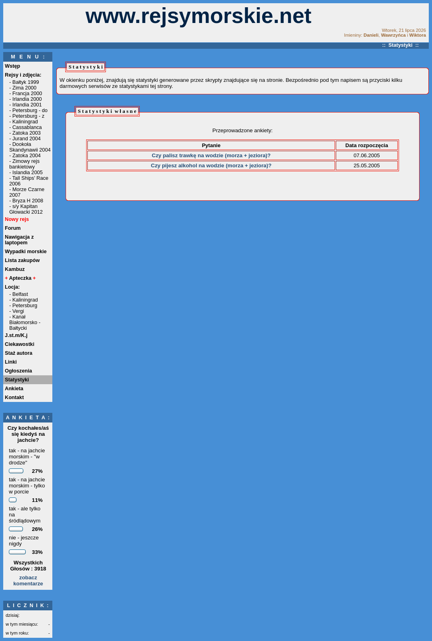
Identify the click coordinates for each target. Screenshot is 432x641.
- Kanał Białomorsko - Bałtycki (24, 322)
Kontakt (14, 397)
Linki (11, 362)
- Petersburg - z (26, 116)
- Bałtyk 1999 (24, 82)
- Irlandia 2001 (25, 105)
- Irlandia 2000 (25, 99)
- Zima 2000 (23, 88)
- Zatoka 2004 (25, 155)
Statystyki (17, 380)
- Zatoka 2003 (25, 133)
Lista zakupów (22, 260)
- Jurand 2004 (25, 139)
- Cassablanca (25, 127)
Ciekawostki (19, 344)
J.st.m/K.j (16, 335)
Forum (13, 228)
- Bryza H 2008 (26, 201)
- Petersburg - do (28, 110)
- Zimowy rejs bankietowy (24, 164)
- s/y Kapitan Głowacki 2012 (26, 209)
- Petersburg (23, 305)
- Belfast (18, 294)
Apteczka (20, 278)
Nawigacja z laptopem (19, 240)
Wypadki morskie (26, 251)
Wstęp (12, 66)
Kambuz (15, 269)
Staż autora (18, 353)
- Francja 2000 (25, 93)
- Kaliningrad (23, 122)
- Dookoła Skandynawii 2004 (30, 147)
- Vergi (16, 311)
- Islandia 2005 (26, 172)
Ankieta (14, 388)
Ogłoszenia (18, 371)
